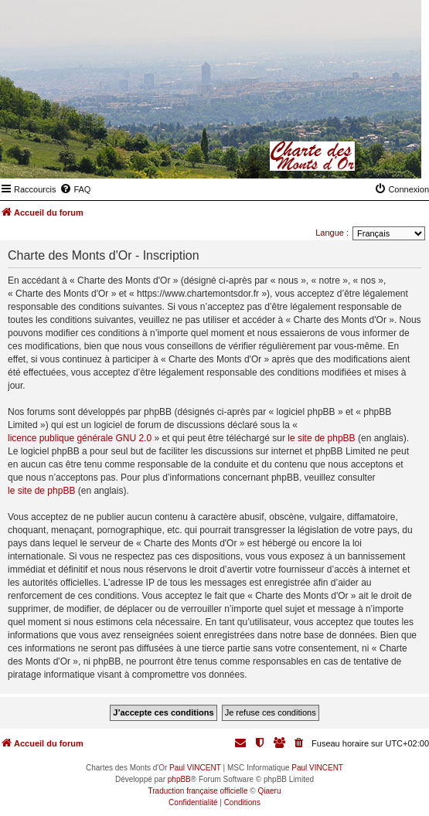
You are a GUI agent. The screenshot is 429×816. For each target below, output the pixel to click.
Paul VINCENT (195, 767)
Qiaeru (269, 791)
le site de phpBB (321, 438)
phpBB (179, 779)
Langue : (332, 232)
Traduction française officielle (198, 791)
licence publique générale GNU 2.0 (80, 438)
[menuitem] (75, 189)
